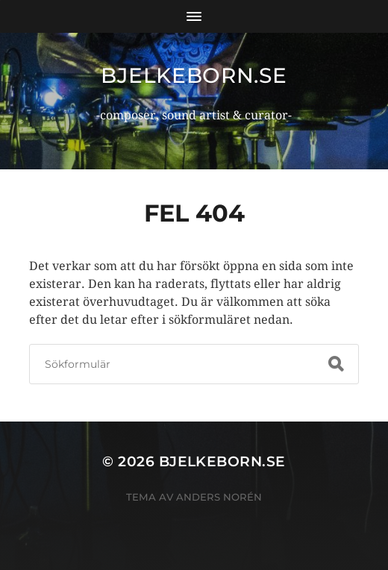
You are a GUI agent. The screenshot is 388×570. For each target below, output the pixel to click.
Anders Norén (219, 497)
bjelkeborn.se (194, 75)
